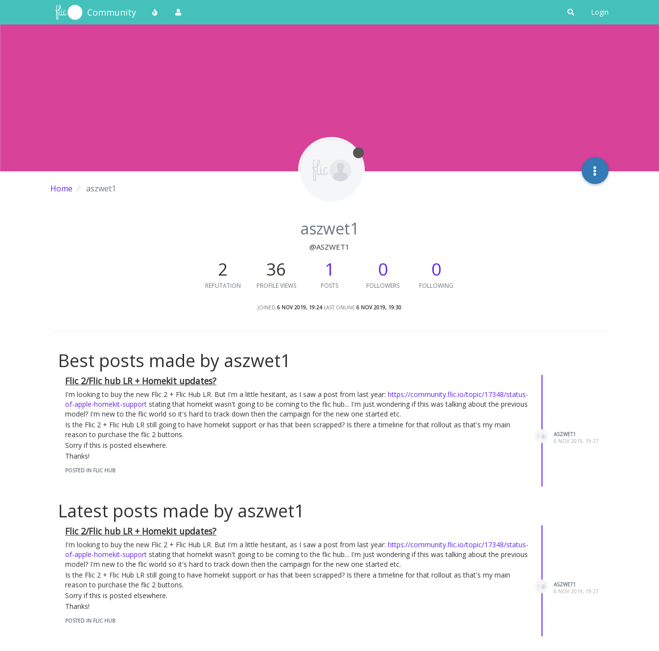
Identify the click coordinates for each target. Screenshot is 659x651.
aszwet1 (565, 434)
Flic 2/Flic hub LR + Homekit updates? (140, 381)
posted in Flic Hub (90, 470)
